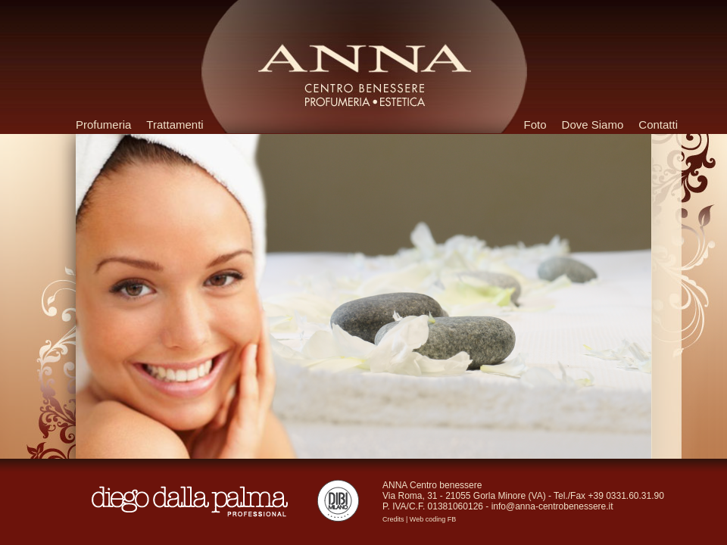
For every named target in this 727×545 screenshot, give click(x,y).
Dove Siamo (593, 124)
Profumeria (103, 124)
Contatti (658, 124)
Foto (535, 124)
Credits (393, 519)
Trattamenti (174, 124)
